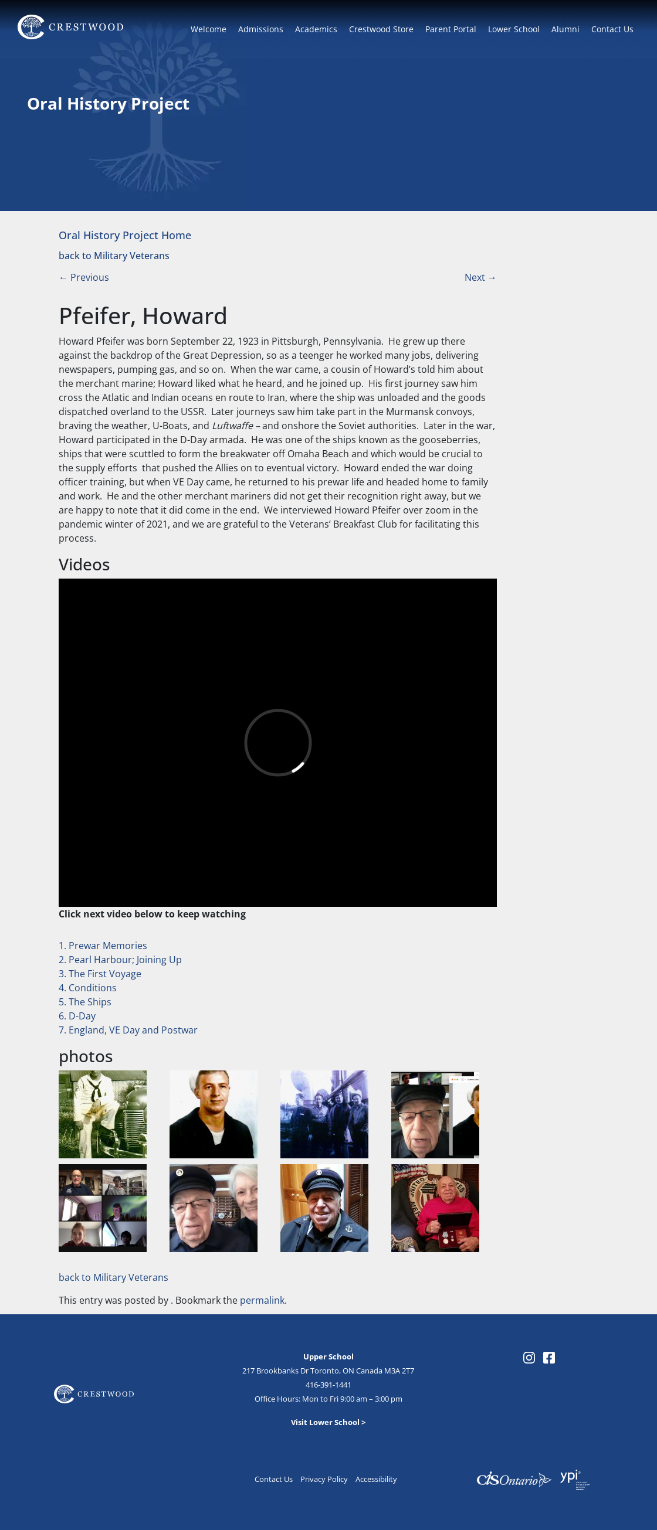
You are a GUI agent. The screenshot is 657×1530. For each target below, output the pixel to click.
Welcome (208, 29)
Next (481, 277)
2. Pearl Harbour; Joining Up (120, 959)
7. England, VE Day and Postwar (128, 1030)
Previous (84, 277)
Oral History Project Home (125, 234)
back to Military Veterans (114, 255)
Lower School (514, 29)
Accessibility (376, 1479)
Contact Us (612, 29)
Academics (316, 29)
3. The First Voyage (100, 973)
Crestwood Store (381, 29)
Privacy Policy (324, 1479)
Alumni (565, 29)
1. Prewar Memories (103, 945)
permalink (262, 1300)
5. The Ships (85, 1001)
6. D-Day (77, 1015)
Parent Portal (450, 29)
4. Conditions (88, 987)
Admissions (260, 29)
